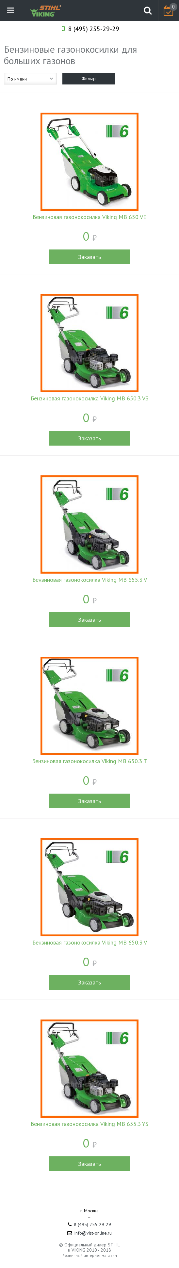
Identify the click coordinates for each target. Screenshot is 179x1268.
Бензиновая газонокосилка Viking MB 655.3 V (89, 580)
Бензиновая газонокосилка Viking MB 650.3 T (89, 761)
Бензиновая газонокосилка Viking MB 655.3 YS (89, 1124)
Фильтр (89, 79)
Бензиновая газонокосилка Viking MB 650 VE (89, 217)
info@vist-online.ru (93, 1233)
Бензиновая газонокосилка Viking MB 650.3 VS (89, 398)
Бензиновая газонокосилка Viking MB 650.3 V (89, 943)
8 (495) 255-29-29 (93, 29)
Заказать (89, 257)
